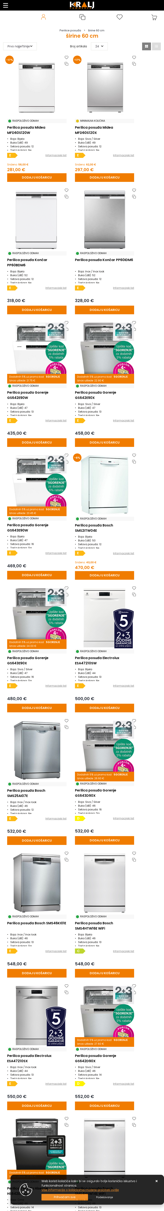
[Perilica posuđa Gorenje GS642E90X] (134, 282)
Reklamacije (12, 1106)
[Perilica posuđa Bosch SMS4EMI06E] (134, 996)
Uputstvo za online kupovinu (23, 1170)
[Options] (104, 1197)
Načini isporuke (14, 1125)
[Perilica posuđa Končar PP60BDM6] (134, 163)
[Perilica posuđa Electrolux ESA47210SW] (29, 520)
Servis (7, 1176)
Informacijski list (39, 142)
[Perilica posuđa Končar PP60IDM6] (29, 282)
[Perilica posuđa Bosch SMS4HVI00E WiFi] (29, 877)
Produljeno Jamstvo (17, 1113)
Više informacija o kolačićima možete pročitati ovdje (80, 1190)
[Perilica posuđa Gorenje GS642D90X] (29, 758)
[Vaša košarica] (154, 17)
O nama (9, 1119)
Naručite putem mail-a (20, 1163)
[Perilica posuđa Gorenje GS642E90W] (82, 282)
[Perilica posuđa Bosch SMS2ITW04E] (82, 401)
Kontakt (9, 1100)
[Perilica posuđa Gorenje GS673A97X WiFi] (29, 996)
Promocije (10, 1138)
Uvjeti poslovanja (15, 1144)
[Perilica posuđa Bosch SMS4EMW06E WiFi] (82, 996)
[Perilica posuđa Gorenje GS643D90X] (134, 520)
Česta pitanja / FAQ (17, 1132)
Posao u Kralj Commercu (21, 1157)
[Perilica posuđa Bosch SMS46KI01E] (29, 639)
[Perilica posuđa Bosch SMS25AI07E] (82, 520)
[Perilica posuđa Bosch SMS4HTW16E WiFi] (82, 639)
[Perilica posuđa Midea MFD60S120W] (29, 163)
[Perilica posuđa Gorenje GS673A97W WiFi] (82, 877)
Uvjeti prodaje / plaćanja (21, 1094)
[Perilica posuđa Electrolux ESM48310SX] (134, 877)
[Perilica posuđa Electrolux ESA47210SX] (134, 639)
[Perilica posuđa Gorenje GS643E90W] (29, 401)
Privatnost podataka (18, 1151)
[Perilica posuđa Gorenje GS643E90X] (134, 401)
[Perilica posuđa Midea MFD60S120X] (82, 163)
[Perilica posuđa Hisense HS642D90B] (82, 758)
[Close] (64, 1197)
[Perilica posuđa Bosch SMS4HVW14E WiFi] (134, 758)
